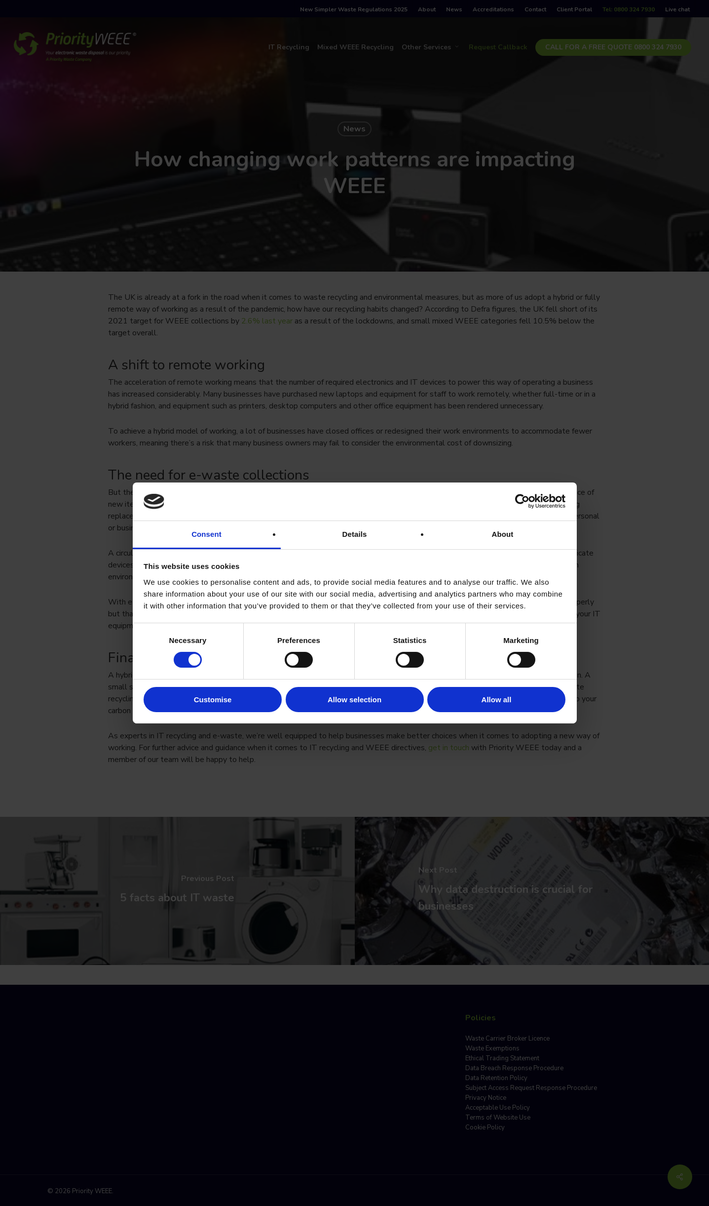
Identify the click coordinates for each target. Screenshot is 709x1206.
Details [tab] (354, 534)
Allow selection (354, 699)
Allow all (497, 699)
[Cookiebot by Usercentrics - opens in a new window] (522, 501)
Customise (213, 699)
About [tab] (503, 534)
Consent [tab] (206, 534)
